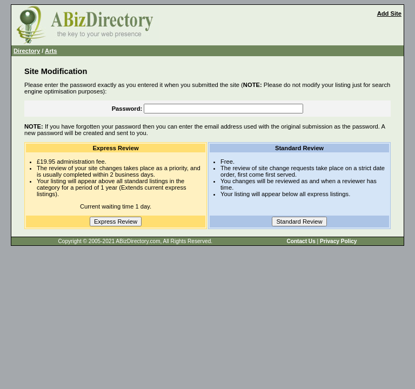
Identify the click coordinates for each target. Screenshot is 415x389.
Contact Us (300, 241)
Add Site (389, 13)
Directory (27, 51)
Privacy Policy (338, 241)
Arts (51, 51)
